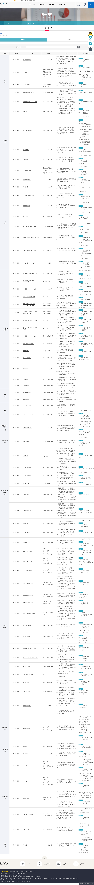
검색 (78, 47)
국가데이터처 (23, 39)
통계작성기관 (70, 39)
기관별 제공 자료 (30, 23)
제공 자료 (7, 23)
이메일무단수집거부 (14, 871)
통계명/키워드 (17, 47)
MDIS (7, 4)
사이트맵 (35, 871)
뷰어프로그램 (29, 871)
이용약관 (22, 871)
